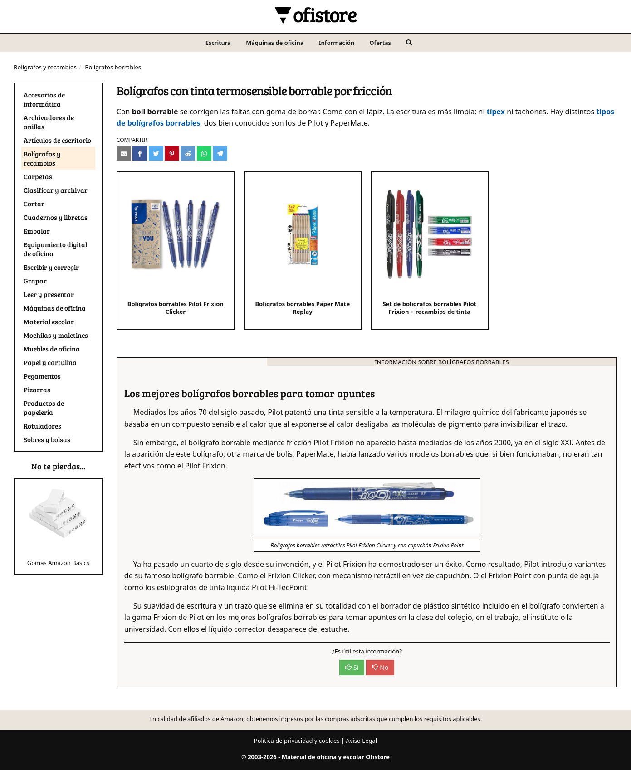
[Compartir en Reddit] (188, 153)
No (380, 667)
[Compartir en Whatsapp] (204, 153)
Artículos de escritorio (57, 140)
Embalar (37, 230)
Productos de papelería (44, 408)
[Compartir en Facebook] (139, 153)
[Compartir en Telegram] (220, 153)
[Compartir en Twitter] (156, 153)
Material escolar (49, 321)
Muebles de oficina (52, 348)
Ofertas (380, 43)
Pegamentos (42, 375)
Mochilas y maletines (56, 335)
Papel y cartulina (50, 362)
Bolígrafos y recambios (45, 67)
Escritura (218, 43)
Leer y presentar (49, 294)
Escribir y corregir (51, 267)
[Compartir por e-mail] (124, 153)
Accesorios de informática (44, 99)
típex (496, 112)
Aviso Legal (361, 740)
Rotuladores (42, 425)
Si (351, 667)
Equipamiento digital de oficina (55, 249)
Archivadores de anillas (49, 122)
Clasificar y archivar (56, 190)
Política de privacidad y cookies (297, 740)
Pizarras (37, 389)
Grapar (35, 280)
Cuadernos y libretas (56, 217)
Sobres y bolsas (47, 439)
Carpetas (38, 176)
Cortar (34, 203)
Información (336, 43)
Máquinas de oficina (274, 43)
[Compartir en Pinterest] (172, 153)
